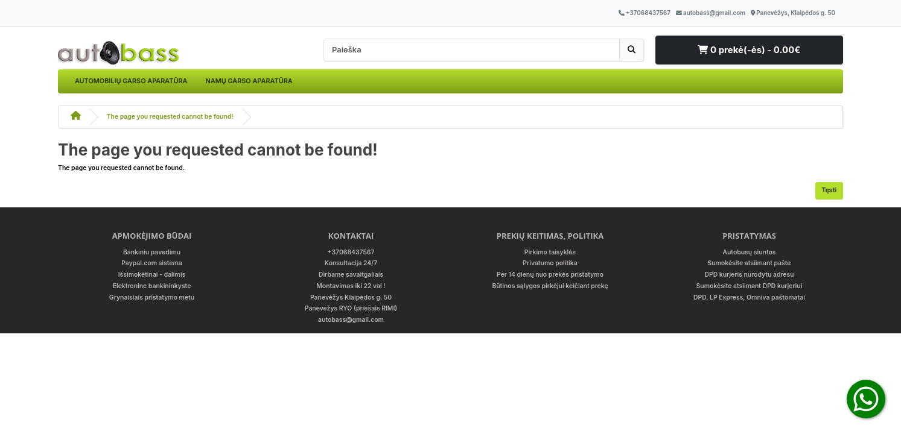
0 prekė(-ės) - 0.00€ (749, 49)
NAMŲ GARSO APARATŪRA (248, 81)
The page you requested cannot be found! (170, 117)
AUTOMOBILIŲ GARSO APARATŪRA (131, 81)
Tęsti (829, 190)
